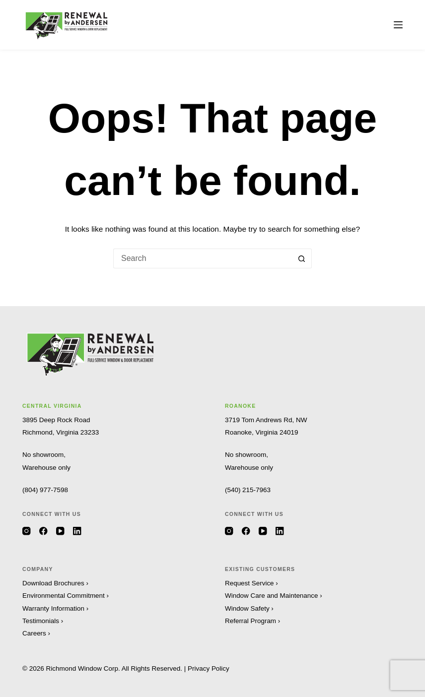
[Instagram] (26, 531)
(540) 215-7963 (248, 490)
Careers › (36, 633)
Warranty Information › (55, 608)
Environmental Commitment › (65, 595)
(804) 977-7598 (45, 490)
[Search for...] (202, 258)
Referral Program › (253, 621)
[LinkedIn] (77, 531)
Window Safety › (249, 608)
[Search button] (302, 258)
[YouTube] (60, 531)
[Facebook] (43, 531)
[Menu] (398, 24)
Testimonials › (43, 621)
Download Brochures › (55, 583)
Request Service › (251, 583)
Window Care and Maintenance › (274, 595)
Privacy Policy (208, 668)
